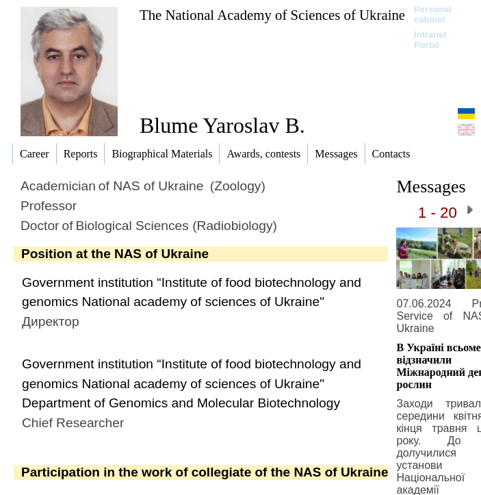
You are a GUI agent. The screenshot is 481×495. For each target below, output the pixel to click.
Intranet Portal (430, 39)
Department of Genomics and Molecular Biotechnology (181, 403)
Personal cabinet (433, 14)
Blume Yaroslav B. (222, 125)
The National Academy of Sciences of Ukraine (272, 15)
